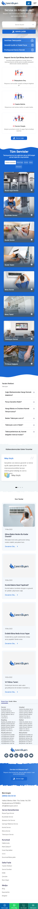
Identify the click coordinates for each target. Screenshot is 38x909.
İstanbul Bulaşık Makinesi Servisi (26, 714)
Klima (15, 701)
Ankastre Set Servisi (6, 711)
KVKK (3, 873)
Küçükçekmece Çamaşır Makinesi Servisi (8, 738)
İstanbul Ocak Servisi (24, 718)
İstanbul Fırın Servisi (24, 716)
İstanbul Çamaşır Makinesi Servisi (26, 712)
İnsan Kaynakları (7, 850)
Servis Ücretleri (7, 869)
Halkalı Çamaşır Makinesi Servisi (26, 725)
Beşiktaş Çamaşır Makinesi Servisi (8, 725)
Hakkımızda (6, 843)
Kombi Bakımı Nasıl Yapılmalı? (17, 587)
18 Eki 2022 (8, 679)
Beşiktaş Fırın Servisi (6, 729)
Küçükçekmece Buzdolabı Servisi (8, 734)
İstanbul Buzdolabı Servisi (26, 709)
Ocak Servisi (4, 718)
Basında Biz (6, 892)
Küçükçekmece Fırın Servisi (8, 741)
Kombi (11, 701)
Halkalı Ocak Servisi (24, 730)
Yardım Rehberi (7, 866)
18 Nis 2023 (8, 582)
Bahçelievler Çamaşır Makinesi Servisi (26, 738)
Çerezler (4, 876)
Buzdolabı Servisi (5, 709)
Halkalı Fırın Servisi (24, 729)
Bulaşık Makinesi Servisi (7, 714)
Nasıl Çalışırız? (6, 846)
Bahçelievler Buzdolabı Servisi (26, 734)
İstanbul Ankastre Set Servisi (26, 711)
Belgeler (4, 896)
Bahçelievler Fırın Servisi (25, 741)
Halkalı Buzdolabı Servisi (25, 722)
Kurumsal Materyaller (9, 857)
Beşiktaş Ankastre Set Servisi (8, 723)
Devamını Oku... (11, 548)
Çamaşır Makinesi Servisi (8, 712)
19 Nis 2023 (8, 531)
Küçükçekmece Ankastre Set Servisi (8, 736)
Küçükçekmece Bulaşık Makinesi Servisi (8, 740)
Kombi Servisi (6, 827)
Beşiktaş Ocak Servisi (7, 730)
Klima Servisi (6, 831)
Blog (3, 888)
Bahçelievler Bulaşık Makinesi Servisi (26, 740)
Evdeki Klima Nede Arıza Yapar (17, 635)
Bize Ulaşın (5, 880)
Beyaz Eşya (4, 701)
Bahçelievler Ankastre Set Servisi (26, 736)
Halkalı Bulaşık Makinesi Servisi (26, 727)
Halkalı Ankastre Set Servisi (26, 723)
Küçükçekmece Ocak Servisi (8, 743)
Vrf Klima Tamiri (11, 684)
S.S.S (3, 854)
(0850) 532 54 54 (9, 796)
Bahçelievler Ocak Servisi (25, 743)
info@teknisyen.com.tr (10, 806)
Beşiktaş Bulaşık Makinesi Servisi (8, 727)
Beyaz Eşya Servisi (8, 813)
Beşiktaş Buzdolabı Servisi (8, 722)
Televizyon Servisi (7, 834)
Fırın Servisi (4, 716)
